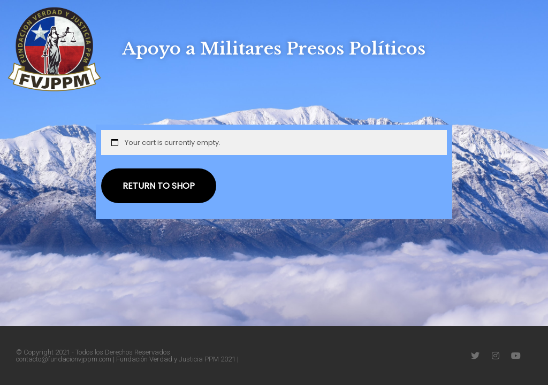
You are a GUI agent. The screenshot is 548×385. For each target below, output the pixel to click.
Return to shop (159, 186)
